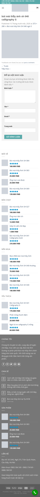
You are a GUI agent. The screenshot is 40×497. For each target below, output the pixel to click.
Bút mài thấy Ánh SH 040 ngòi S (19, 26)
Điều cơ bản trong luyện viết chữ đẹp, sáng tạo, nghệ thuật (22, 393)
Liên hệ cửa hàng (20, 493)
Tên (6, 107)
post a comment (29, 63)
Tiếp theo (6, 69)
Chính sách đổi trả (29, 492)
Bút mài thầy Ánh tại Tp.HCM (18, 399)
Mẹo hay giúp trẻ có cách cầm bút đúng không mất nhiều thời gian (22, 386)
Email (7, 116)
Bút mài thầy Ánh (25, 350)
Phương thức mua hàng (12, 492)
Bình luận (8, 88)
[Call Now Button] (35, 492)
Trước (5, 66)
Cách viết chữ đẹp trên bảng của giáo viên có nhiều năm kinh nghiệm (21, 379)
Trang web (8, 126)
